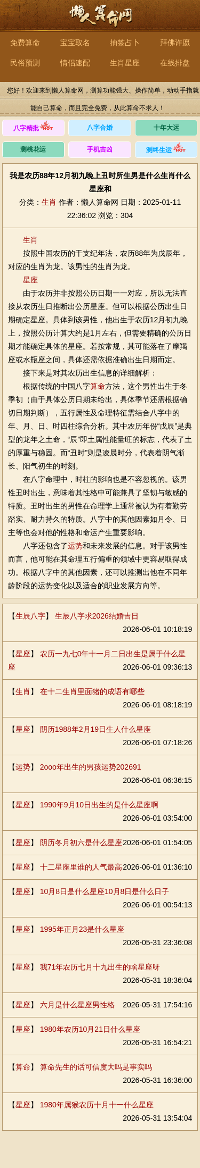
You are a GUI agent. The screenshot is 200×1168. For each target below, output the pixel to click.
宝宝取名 (75, 42)
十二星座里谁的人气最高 (81, 867)
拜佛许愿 (175, 42)
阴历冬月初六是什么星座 (81, 842)
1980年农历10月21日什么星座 (90, 1029)
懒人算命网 (100, 21)
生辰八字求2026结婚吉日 (97, 616)
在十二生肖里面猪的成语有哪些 (92, 691)
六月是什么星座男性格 (77, 1004)
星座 (30, 280)
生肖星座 (125, 63)
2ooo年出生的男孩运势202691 (90, 767)
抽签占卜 (125, 42)
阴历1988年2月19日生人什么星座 (95, 729)
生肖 (49, 202)
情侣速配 (75, 63)
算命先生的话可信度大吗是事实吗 (96, 1067)
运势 (75, 545)
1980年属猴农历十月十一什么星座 (97, 1104)
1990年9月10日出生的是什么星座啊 (99, 804)
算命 (97, 386)
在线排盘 (175, 63)
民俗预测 (25, 63)
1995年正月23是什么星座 (82, 929)
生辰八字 (30, 616)
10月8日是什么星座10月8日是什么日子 (105, 891)
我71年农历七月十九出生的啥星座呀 (100, 967)
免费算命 (25, 42)
